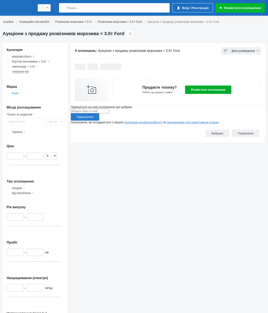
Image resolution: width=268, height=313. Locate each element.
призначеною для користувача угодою (193, 122)
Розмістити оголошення (208, 89)
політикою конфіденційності (143, 122)
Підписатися (85, 117)
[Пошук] (63, 7)
